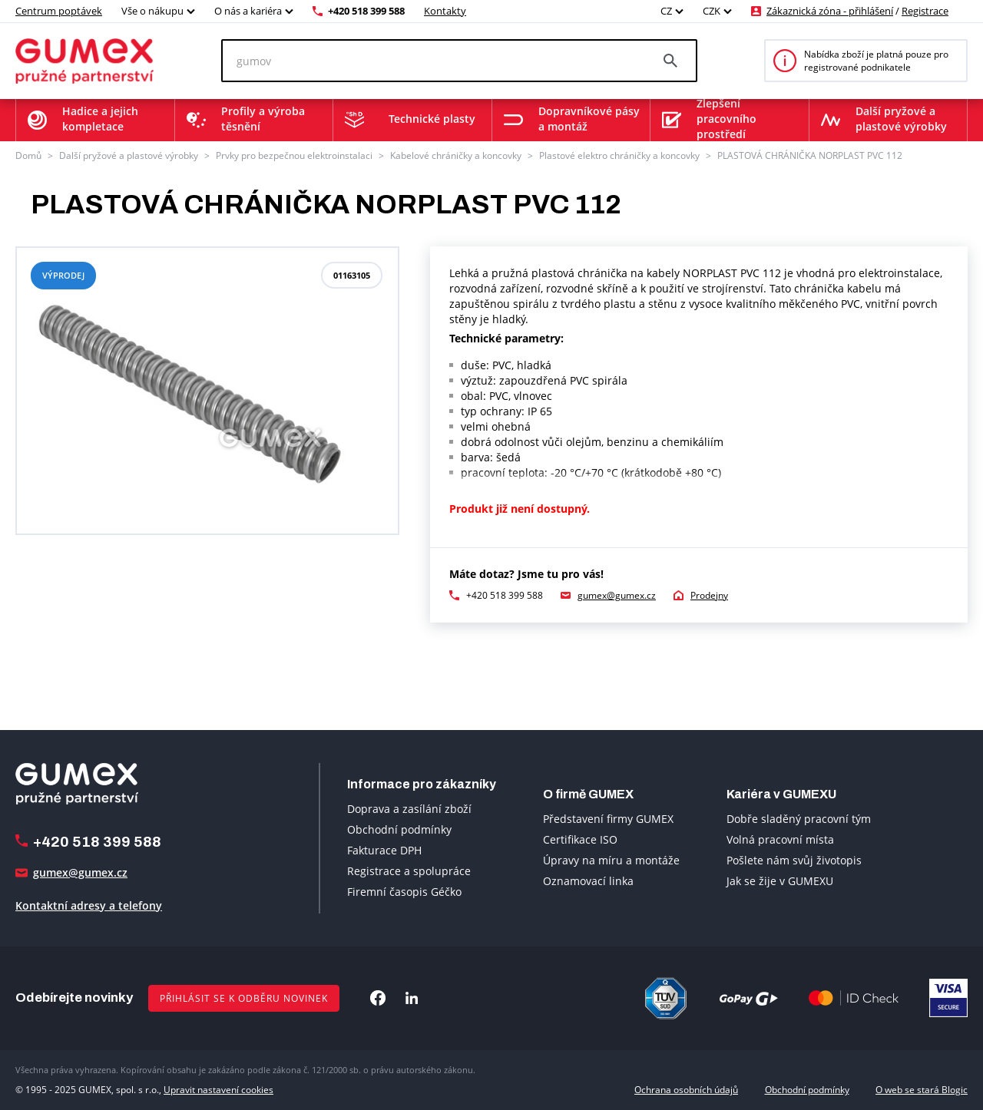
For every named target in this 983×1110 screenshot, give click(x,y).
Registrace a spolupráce (409, 871)
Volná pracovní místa (780, 839)
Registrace (925, 11)
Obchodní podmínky (399, 829)
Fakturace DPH (384, 850)
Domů (28, 155)
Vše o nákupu (152, 11)
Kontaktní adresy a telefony (88, 905)
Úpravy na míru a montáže (611, 860)
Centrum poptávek (58, 11)
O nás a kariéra (248, 11)
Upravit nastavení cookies (218, 1089)
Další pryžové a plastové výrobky (128, 155)
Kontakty (445, 11)
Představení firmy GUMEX (608, 818)
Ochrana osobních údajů (686, 1089)
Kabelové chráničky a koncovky (455, 155)
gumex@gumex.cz (617, 595)
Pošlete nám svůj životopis (794, 860)
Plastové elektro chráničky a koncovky (619, 155)
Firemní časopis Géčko (404, 891)
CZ (666, 11)
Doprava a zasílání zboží (409, 808)
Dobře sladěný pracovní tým (798, 818)
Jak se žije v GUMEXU (779, 881)
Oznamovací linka (588, 881)
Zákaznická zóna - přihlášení (829, 11)
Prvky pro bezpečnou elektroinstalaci (294, 155)
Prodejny (709, 595)
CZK (711, 11)
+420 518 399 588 (366, 11)
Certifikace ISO (580, 839)
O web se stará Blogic (921, 1089)
